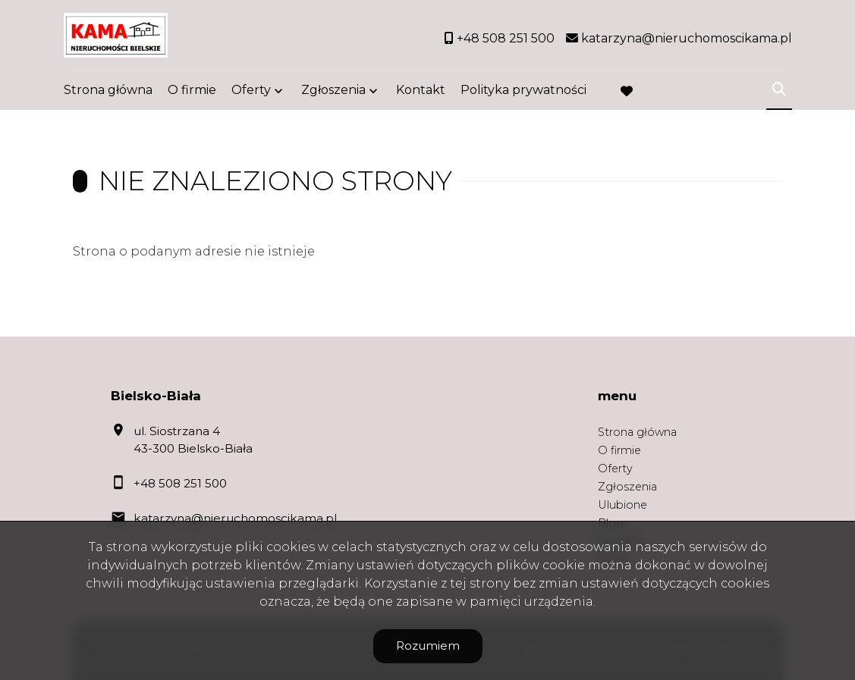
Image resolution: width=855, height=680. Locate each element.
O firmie (192, 93)
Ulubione (622, 505)
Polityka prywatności (523, 93)
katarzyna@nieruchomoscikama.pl (235, 518)
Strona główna (108, 93)
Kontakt (420, 93)
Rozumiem (428, 645)
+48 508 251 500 (180, 483)
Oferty (251, 93)
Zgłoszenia (333, 93)
